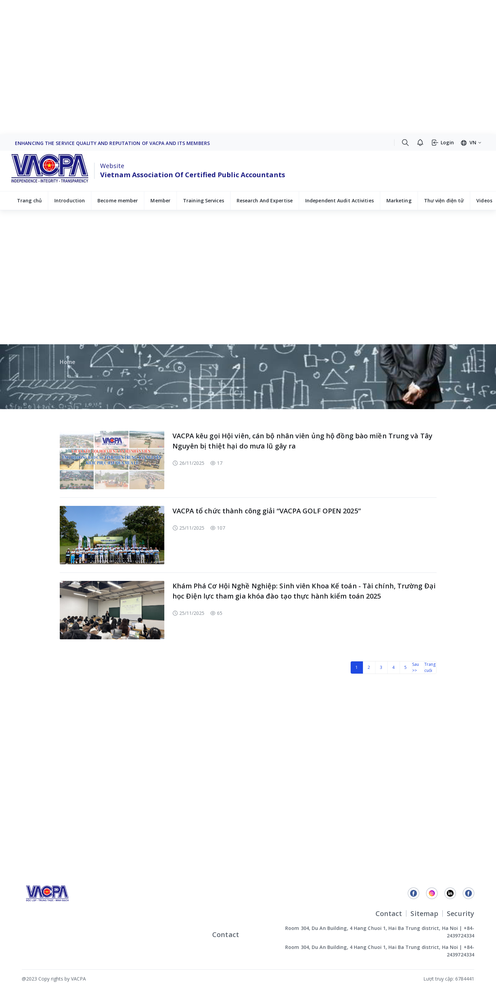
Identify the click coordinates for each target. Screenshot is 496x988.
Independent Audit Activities (339, 200)
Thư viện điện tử (444, 200)
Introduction (69, 200)
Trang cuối (430, 667)
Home (67, 362)
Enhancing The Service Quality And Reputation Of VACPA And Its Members (112, 143)
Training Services (203, 200)
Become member (117, 200)
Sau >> (415, 667)
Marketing (398, 200)
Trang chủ (29, 200)
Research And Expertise (265, 200)
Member (160, 200)
